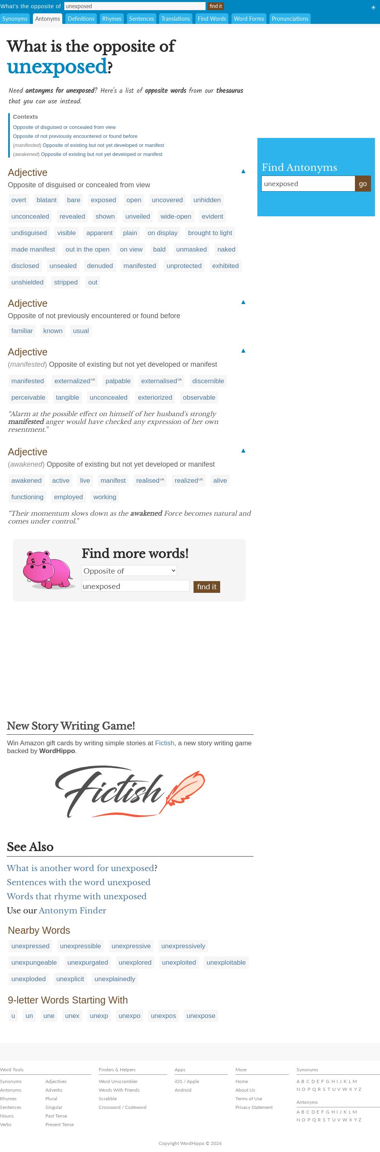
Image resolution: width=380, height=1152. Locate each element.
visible (66, 233)
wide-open (176, 216)
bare (73, 200)
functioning (27, 497)
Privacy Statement (254, 1107)
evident (212, 216)
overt (18, 200)
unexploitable (226, 962)
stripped (66, 282)
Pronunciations (290, 18)
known (53, 331)
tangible (68, 397)
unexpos (163, 1016)
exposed (103, 200)
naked (226, 249)
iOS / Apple (187, 1081)
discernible (208, 381)
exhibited (225, 266)
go (363, 184)
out (93, 282)
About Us (245, 1090)
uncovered (167, 200)
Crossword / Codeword (123, 1107)
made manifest (33, 249)
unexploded (28, 979)
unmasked (191, 249)
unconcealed (30, 216)
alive (220, 480)
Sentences (141, 18)
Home (241, 1081)
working (104, 497)
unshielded (27, 282)
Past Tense (56, 1116)
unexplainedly (114, 979)
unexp (99, 1016)
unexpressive (131, 946)
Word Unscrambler (118, 1081)
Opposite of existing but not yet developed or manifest (103, 145)
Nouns (7, 1116)
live (85, 480)
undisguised (29, 233)
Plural (51, 1098)
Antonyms (47, 18)
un (29, 1016)
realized (186, 480)
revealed (72, 216)
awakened (26, 480)
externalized (72, 381)
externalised (159, 381)
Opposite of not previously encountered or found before (75, 136)
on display (163, 233)
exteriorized (155, 397)
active (60, 480)
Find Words (212, 18)
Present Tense (59, 1124)
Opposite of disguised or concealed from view (64, 127)
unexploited (179, 962)
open (134, 200)
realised (148, 480)
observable (199, 397)
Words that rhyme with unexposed (77, 896)
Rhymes (111, 18)
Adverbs (53, 1090)
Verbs (5, 1124)
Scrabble (108, 1098)
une (48, 1016)
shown (105, 216)
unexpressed (30, 946)
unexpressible (80, 946)
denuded (100, 266)
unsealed (63, 266)
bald (159, 249)
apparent (99, 233)
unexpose (200, 1016)
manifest (113, 480)
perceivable (28, 397)
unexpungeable (34, 962)
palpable (117, 381)
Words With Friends (119, 1090)
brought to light (210, 233)
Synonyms (14, 18)
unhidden (207, 200)
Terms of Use (248, 1098)
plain (130, 233)
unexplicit (70, 979)
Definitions (81, 18)
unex (72, 1016)
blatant (47, 200)
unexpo (130, 1016)
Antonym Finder (73, 910)
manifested (139, 266)
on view (131, 249)
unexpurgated (87, 962)
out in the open (87, 249)
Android (183, 1090)
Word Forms (249, 18)
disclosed (25, 266)
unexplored (135, 962)
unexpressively (183, 946)
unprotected (184, 266)
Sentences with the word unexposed (79, 882)
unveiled (137, 216)
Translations (175, 18)
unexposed (135, 586)
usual (81, 331)
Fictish (164, 743)
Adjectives (56, 1081)
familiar (22, 331)
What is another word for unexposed (80, 868)
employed (68, 497)
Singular (53, 1107)
